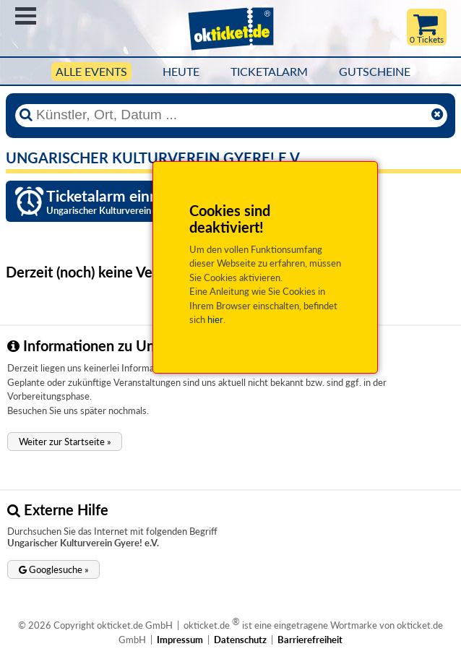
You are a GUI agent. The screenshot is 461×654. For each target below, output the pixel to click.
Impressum (180, 639)
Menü (25, 16)
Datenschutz (240, 639)
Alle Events (91, 71)
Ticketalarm (269, 71)
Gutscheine (374, 71)
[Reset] (437, 115)
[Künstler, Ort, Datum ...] (230, 115)
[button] (64, 441)
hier (215, 319)
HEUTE (181, 71)
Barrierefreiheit (309, 639)
